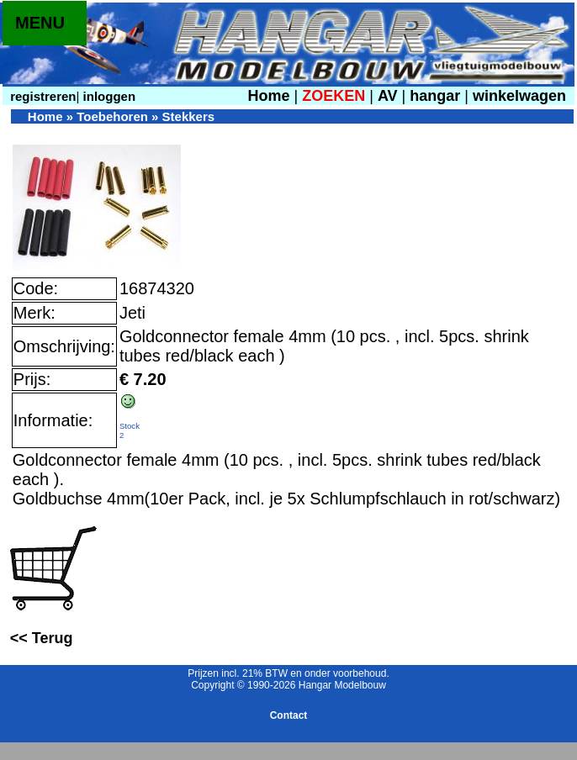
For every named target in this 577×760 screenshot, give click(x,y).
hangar (435, 95)
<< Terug (41, 638)
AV (390, 95)
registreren (42, 96)
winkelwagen (519, 95)
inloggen (107, 96)
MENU (40, 22)
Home (268, 95)
